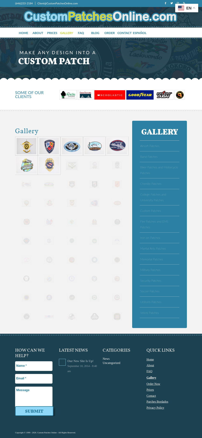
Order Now (153, 383)
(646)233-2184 (24, 3)
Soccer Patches (150, 291)
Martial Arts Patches (153, 248)
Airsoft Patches (149, 146)
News (106, 358)
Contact (151, 395)
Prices (150, 389)
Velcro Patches (149, 312)
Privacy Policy (155, 407)
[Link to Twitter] (171, 3)
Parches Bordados (157, 401)
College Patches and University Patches (153, 197)
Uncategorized (111, 362)
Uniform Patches (150, 302)
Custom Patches (150, 210)
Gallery (151, 377)
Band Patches (149, 156)
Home (150, 359)
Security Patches (150, 280)
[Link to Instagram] (178, 3)
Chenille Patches (150, 183)
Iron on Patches (150, 237)
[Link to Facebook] (165, 3)
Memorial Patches (151, 259)
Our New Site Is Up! (80, 361)
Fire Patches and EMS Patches (154, 224)
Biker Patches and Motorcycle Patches (159, 170)
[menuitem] (26, 33)
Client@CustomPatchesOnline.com (57, 3)
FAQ (149, 371)
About (150, 365)
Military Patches (150, 270)
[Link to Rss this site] (184, 3)
